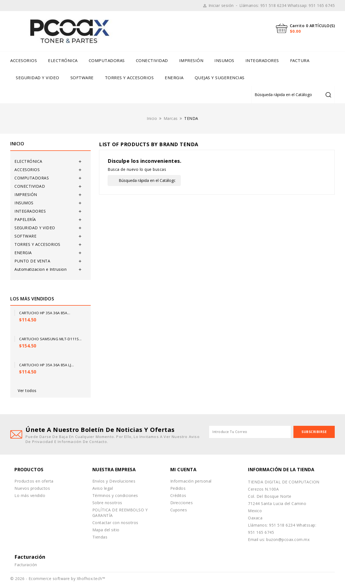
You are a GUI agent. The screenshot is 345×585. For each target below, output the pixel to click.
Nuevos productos (32, 488)
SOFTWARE (82, 77)
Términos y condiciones (115, 495)
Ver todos (27, 390)
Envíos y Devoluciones (114, 481)
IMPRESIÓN (191, 60)
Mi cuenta (183, 470)
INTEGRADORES (262, 60)
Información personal (191, 481)
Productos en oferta (34, 481)
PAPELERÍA (25, 219)
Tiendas (100, 537)
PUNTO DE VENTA (32, 261)
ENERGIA (174, 77)
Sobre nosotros (107, 502)
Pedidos (178, 488)
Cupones (178, 509)
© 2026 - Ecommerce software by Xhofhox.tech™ (57, 578)
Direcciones (181, 502)
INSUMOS (224, 60)
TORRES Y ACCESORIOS (129, 77)
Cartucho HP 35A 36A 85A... (44, 312)
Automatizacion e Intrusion (40, 269)
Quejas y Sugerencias (220, 77)
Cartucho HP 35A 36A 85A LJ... (46, 364)
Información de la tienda (281, 470)
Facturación (25, 564)
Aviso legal (102, 488)
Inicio (17, 144)
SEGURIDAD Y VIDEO (37, 77)
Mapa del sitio (106, 529)
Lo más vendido (29, 495)
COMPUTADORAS (107, 60)
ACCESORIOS (23, 60)
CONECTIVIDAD (152, 60)
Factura (300, 60)
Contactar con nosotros (115, 522)
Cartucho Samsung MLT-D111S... (50, 338)
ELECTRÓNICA (63, 60)
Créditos (178, 495)
